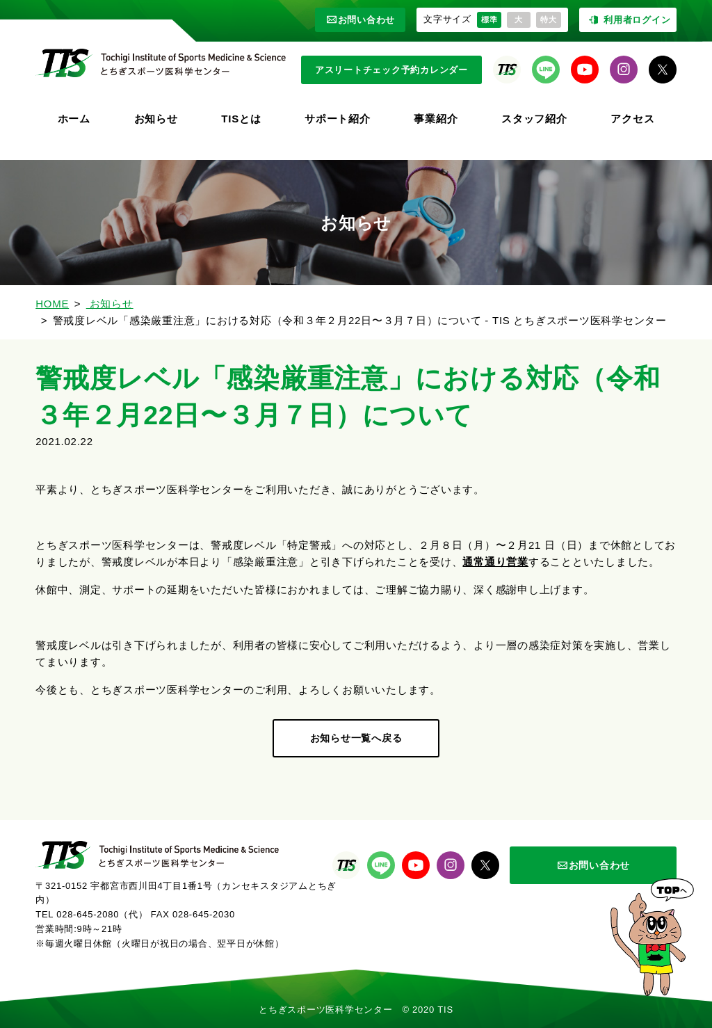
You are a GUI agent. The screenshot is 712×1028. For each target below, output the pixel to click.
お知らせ (156, 119)
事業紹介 (436, 119)
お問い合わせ (360, 20)
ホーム (74, 119)
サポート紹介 (338, 119)
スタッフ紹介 (534, 119)
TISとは (241, 119)
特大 (548, 19)
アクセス (632, 119)
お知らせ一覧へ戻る (356, 738)
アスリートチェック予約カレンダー (391, 70)
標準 (489, 19)
